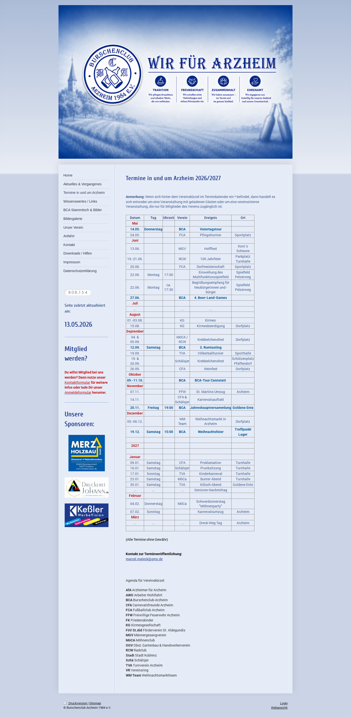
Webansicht (279, 707)
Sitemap (95, 703)
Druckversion (75, 703)
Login (284, 703)
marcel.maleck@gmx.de (144, 559)
